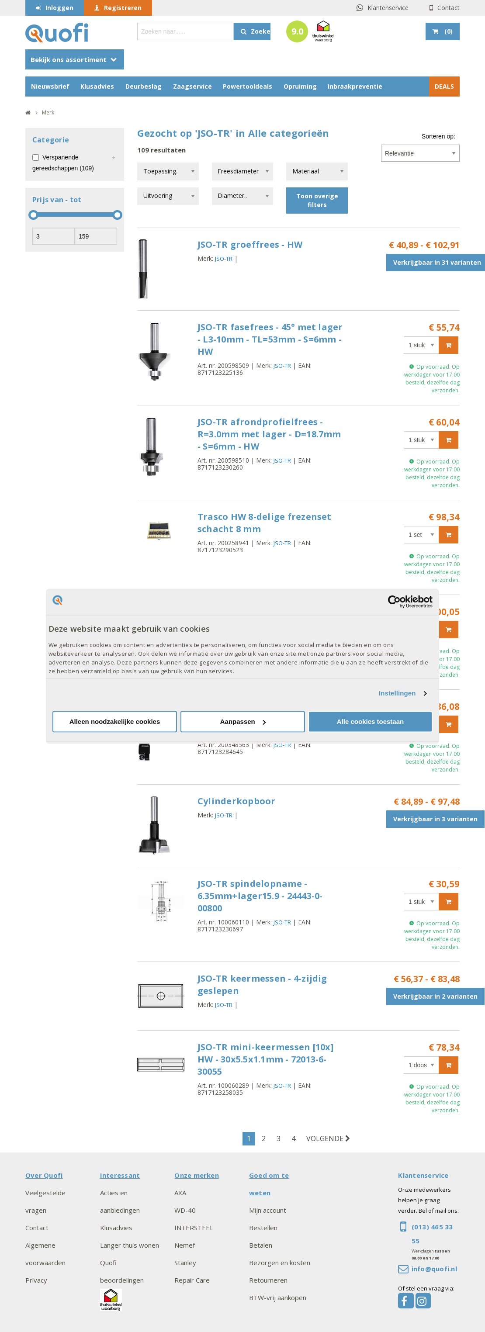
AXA (180, 1192)
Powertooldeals (247, 86)
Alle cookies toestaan (370, 721)
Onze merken (196, 1175)
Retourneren (268, 1280)
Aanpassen (243, 721)
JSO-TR (223, 259)
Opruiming (300, 86)
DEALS (444, 86)
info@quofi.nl (434, 1268)
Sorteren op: (438, 136)
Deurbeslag (143, 86)
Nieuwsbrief (50, 86)
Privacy (36, 1280)
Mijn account (267, 1210)
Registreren (123, 7)
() (448, 31)
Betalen (260, 1245)
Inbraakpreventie (355, 86)
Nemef (184, 1245)
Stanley (185, 1262)
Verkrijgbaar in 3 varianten (435, 819)
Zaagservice (192, 86)
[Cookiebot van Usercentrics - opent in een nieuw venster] (394, 601)
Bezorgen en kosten (279, 1262)
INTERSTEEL (193, 1227)
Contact (448, 7)
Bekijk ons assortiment (69, 59)
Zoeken (260, 31)
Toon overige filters (317, 200)
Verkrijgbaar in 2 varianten (435, 996)
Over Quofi (43, 1175)
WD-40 (185, 1210)
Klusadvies (97, 86)
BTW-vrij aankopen (277, 1297)
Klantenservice (388, 7)
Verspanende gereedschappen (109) (63, 163)
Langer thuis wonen (129, 1245)
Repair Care (192, 1280)
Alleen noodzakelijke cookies (114, 721)
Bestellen (263, 1227)
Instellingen (397, 693)
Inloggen (59, 7)
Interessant (120, 1175)
